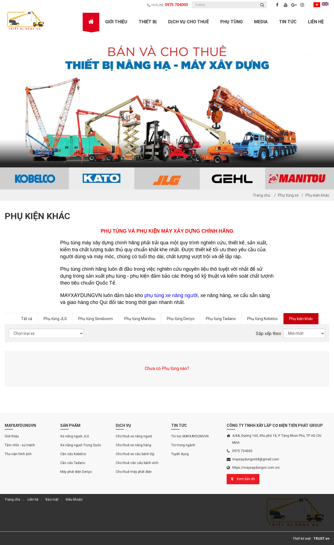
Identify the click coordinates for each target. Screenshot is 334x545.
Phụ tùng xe (288, 195)
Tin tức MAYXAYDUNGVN (190, 436)
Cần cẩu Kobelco (73, 454)
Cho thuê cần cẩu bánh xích (137, 463)
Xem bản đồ (246, 479)
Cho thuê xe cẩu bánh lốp (135, 454)
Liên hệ (316, 21)
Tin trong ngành (183, 445)
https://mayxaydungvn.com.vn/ (256, 468)
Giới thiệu (12, 436)
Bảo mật (52, 499)
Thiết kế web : (303, 539)
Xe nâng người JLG (74, 436)
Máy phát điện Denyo (76, 472)
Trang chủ (261, 195)
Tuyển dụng (180, 454)
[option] (167, 110)
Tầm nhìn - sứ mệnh (20, 445)
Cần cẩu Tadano (72, 463)
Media (261, 21)
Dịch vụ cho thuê (188, 21)
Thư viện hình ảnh (18, 454)
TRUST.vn (321, 539)
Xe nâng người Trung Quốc (80, 445)
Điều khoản (74, 499)
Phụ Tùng (231, 21)
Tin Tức (288, 21)
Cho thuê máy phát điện (134, 472)
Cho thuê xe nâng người (134, 436)
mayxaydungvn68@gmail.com (255, 459)
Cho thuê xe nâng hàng (133, 445)
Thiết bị (148, 21)
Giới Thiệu (116, 21)
